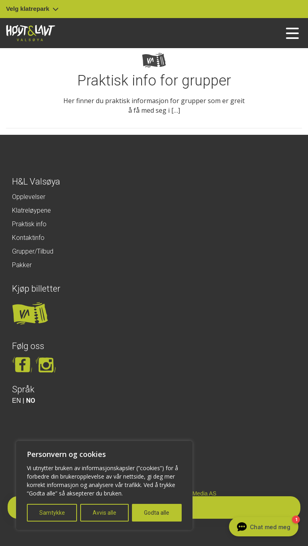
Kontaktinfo (28, 238)
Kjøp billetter (36, 289)
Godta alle (156, 512)
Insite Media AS (196, 493)
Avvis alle (104, 512)
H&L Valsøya (36, 182)
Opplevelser (28, 197)
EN (16, 400)
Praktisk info (29, 224)
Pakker (22, 265)
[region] (104, 485)
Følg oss (28, 346)
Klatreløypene (31, 210)
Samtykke (52, 512)
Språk (23, 389)
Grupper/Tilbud (32, 251)
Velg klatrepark (32, 8)
